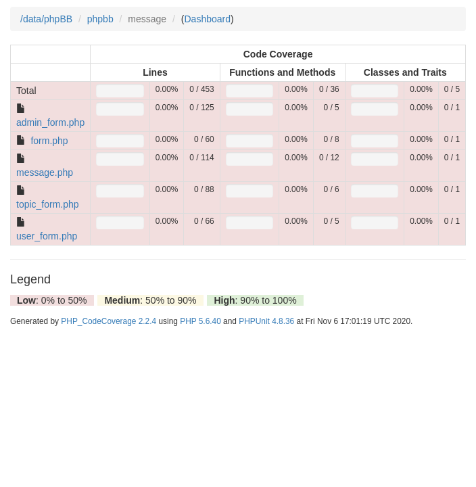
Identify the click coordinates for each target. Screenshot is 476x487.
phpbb (100, 19)
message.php (44, 172)
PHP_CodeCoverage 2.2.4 (108, 321)
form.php (49, 140)
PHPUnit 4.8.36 (266, 321)
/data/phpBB (46, 19)
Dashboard (208, 19)
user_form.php (46, 236)
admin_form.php (50, 122)
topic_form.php (47, 204)
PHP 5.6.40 (200, 321)
